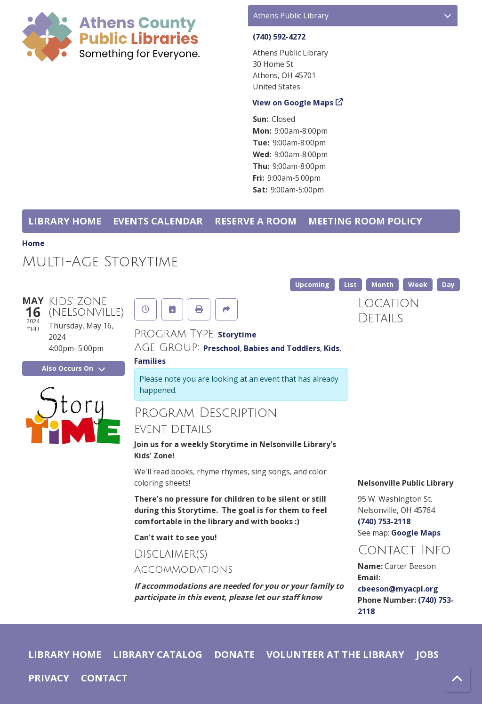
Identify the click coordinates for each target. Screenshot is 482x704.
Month (382, 284)
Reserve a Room (256, 221)
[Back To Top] (457, 679)
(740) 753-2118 (384, 521)
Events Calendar (158, 221)
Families (150, 361)
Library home (64, 221)
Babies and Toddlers (282, 348)
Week (417, 284)
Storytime (237, 334)
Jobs (427, 654)
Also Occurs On (73, 368)
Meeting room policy (365, 221)
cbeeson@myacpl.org (398, 589)
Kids (331, 348)
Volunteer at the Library (335, 654)
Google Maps (416, 533)
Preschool (221, 348)
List (350, 284)
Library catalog (157, 654)
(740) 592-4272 (279, 37)
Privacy (48, 678)
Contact (104, 678)
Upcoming (312, 284)
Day (448, 284)
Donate (234, 654)
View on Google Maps (293, 102)
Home (33, 243)
